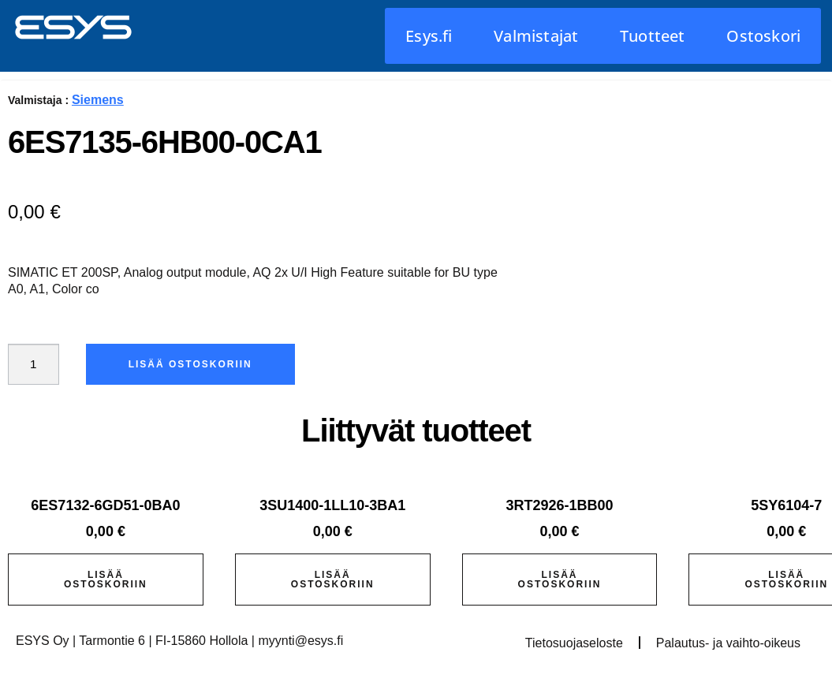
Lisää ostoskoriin (193, 364)
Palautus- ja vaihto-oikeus (728, 643)
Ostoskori (763, 36)
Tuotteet (652, 36)
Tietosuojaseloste (574, 643)
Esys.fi (428, 36)
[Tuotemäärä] (35, 364)
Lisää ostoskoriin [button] (105, 579)
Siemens (98, 99)
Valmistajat (536, 36)
